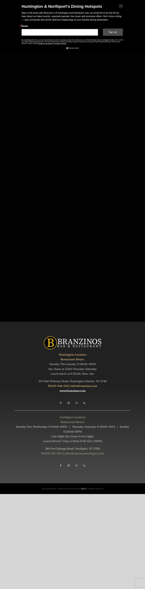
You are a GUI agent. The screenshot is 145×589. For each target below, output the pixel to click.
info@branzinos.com (84, 386)
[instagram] (68, 403)
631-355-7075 (53, 453)
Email (26, 26)
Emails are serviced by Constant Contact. (53, 43)
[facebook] (60, 403)
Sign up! (111, 32)
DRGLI (83, 489)
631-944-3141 (60, 386)
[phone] (84, 403)
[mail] (76, 403)
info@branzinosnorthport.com (84, 453)
